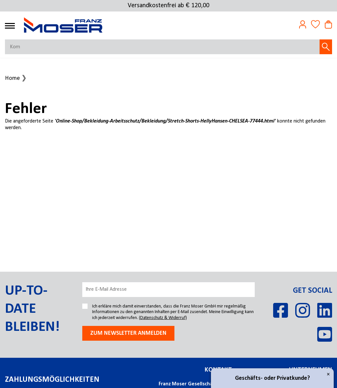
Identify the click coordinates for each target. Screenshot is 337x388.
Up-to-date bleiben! (32, 309)
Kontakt (218, 370)
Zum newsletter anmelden (128, 333)
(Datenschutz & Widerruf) (163, 317)
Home (12, 78)
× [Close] (328, 374)
